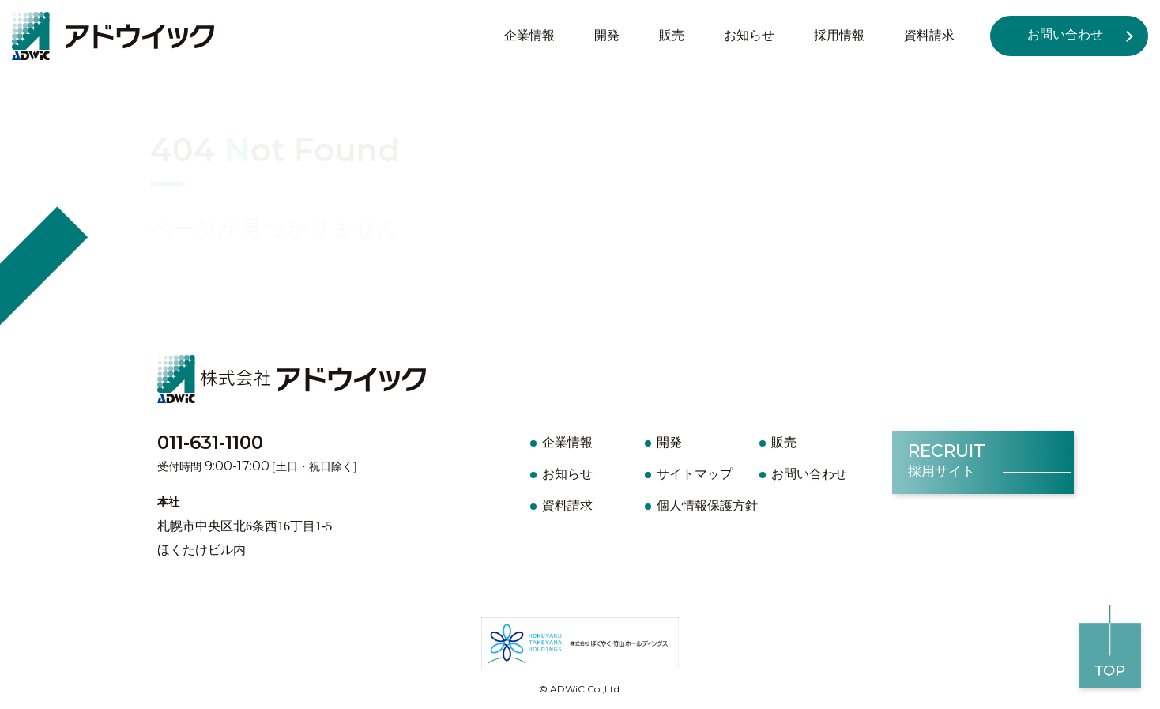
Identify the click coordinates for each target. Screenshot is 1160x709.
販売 (671, 35)
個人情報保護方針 (707, 505)
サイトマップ (695, 474)
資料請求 (929, 35)
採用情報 (839, 35)
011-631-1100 (210, 443)
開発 (607, 35)
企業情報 (529, 35)
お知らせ (749, 35)
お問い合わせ (1065, 34)
